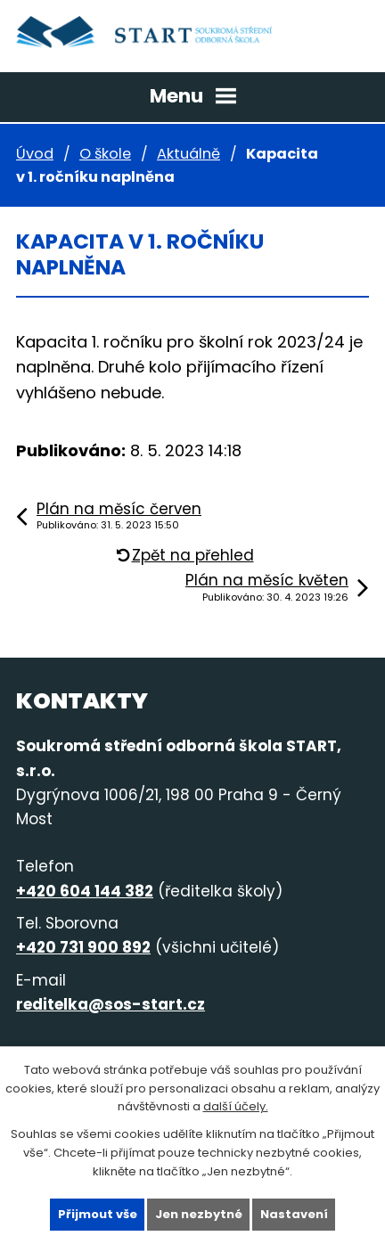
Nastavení (294, 1214)
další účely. (235, 1106)
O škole (105, 153)
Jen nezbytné (198, 1214)
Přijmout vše (97, 1214)
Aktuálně (188, 153)
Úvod (34, 153)
